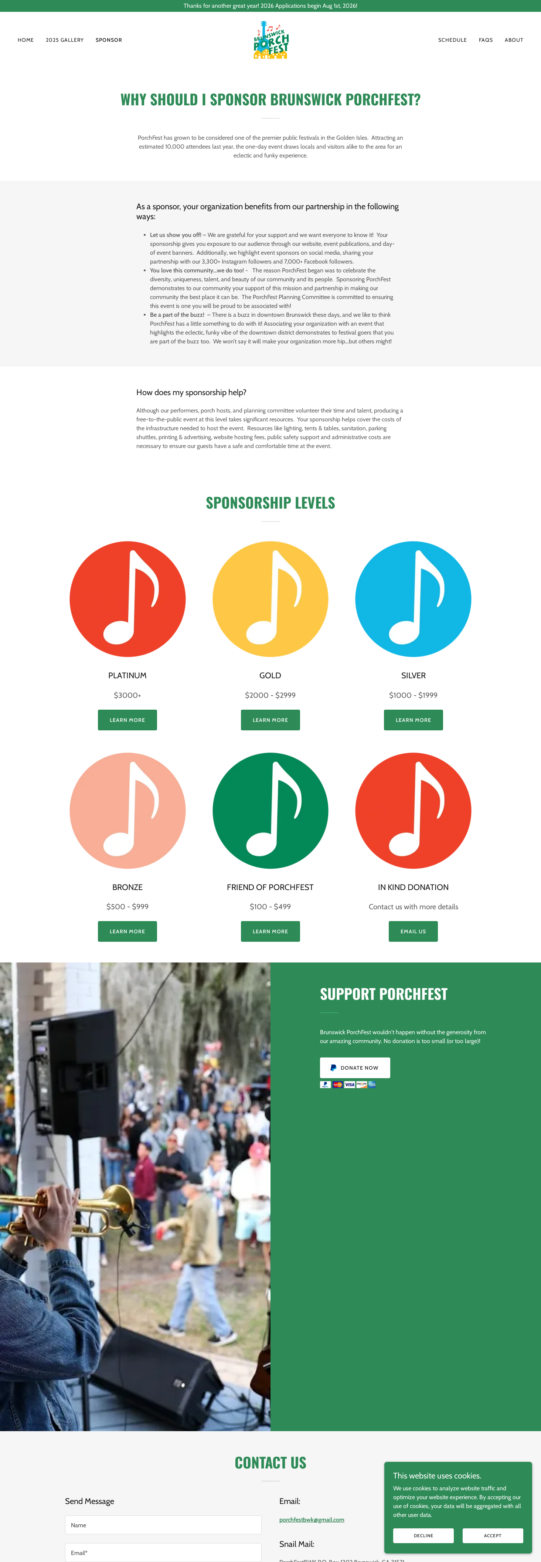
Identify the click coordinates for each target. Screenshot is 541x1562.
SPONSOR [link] (109, 40)
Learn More (127, 720)
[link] (270, 39)
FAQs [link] (486, 40)
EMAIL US (413, 931)
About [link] (514, 40)
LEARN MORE (270, 720)
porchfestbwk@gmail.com (311, 1519)
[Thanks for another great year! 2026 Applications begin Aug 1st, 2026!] (270, 5)
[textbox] (163, 1524)
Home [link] (26, 40)
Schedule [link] (452, 40)
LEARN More (270, 931)
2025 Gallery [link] (65, 40)
